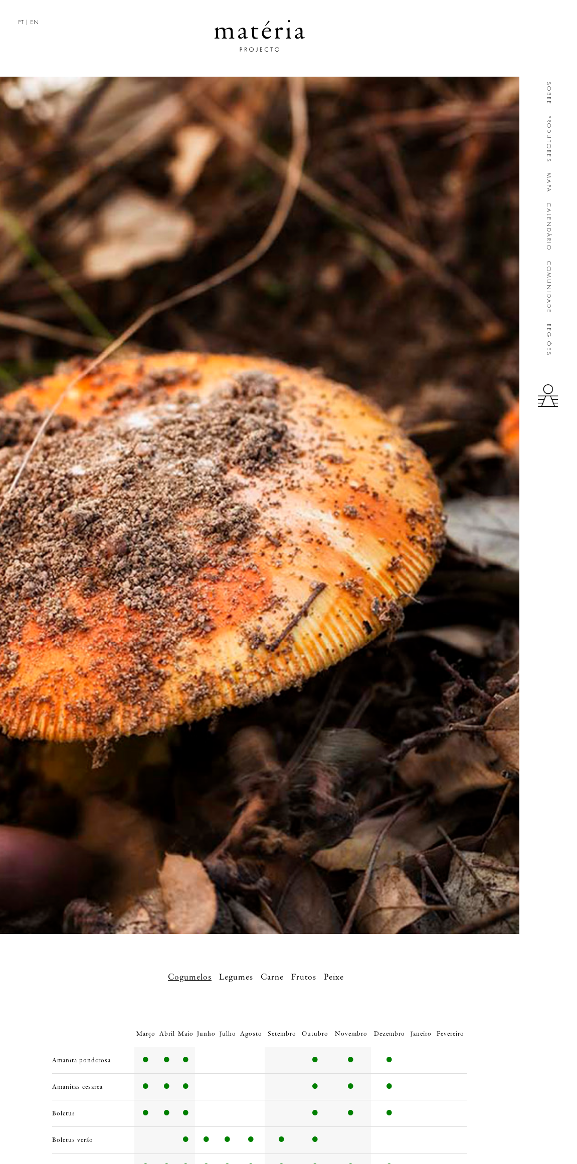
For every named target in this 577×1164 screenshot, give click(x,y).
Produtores (548, 139)
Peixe (334, 977)
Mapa (548, 183)
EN (34, 22)
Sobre (548, 93)
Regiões (548, 340)
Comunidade (548, 287)
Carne (272, 977)
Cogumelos (190, 977)
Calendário (548, 227)
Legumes (236, 977)
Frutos (303, 977)
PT (21, 22)
